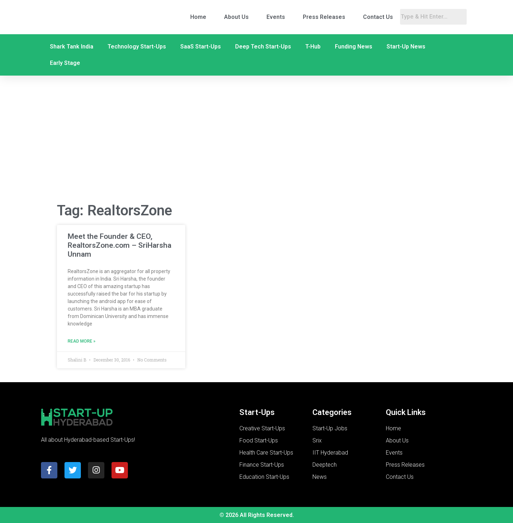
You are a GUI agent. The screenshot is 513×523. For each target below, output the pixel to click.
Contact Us (378, 17)
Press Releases (324, 17)
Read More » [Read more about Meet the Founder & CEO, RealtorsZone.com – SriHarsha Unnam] (81, 341)
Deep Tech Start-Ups (263, 46)
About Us (236, 17)
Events (275, 17)
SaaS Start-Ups (200, 46)
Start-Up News (406, 46)
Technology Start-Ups (137, 46)
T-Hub (313, 46)
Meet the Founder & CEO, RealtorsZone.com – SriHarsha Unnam (119, 245)
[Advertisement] (256, 139)
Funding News (353, 46)
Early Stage (65, 63)
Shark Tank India (71, 46)
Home (198, 17)
